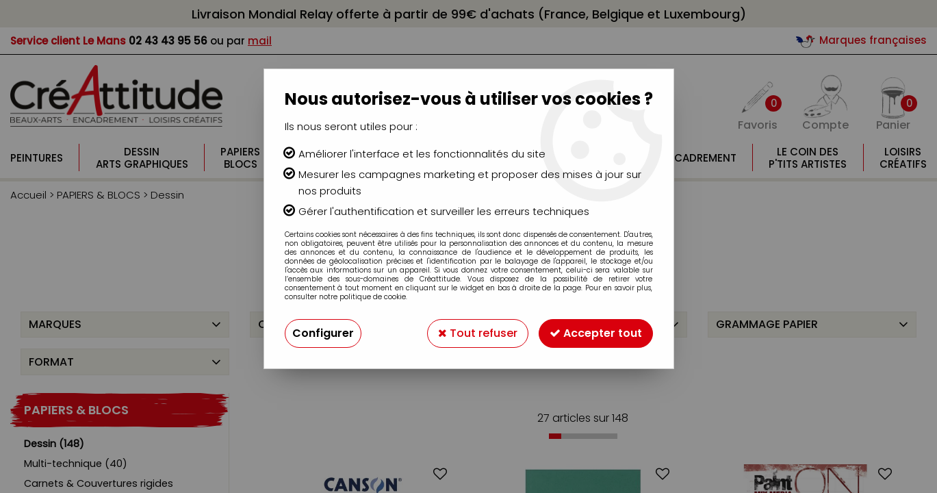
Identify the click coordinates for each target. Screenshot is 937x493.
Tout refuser (477, 333)
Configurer (323, 333)
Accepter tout (596, 333)
